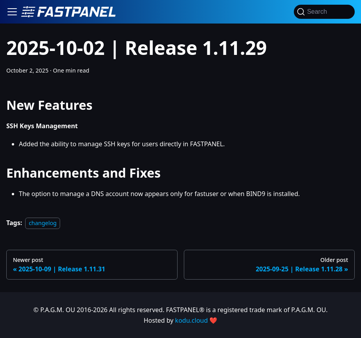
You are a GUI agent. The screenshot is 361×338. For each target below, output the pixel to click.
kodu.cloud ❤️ (196, 320)
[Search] (324, 12)
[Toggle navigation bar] (12, 12)
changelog (43, 223)
